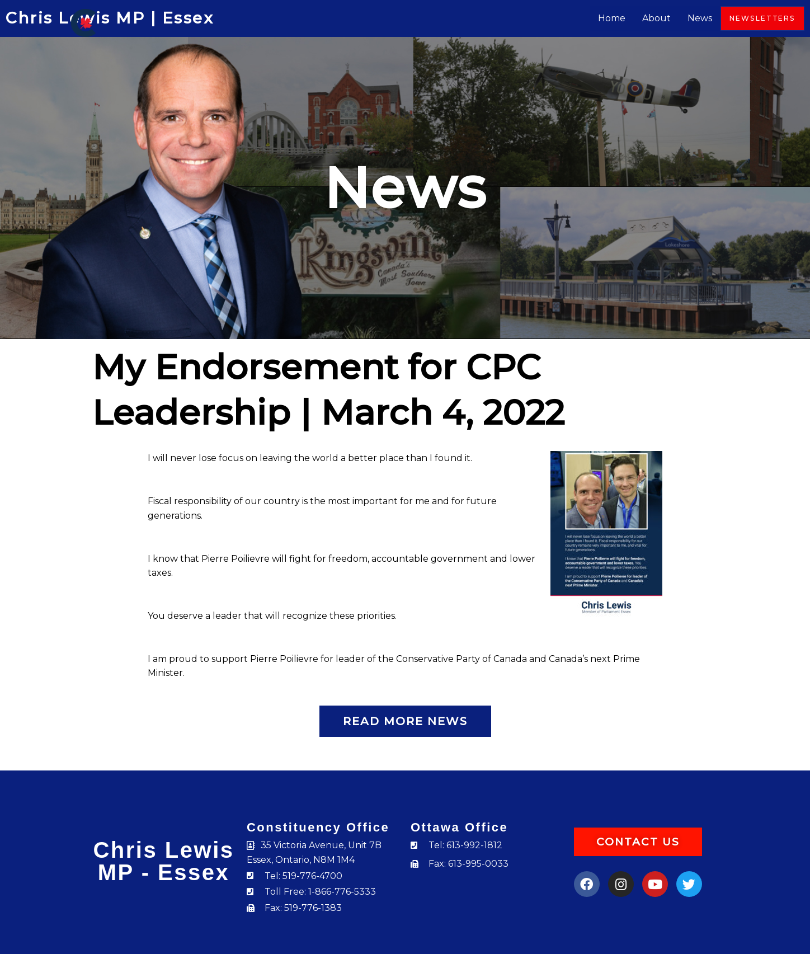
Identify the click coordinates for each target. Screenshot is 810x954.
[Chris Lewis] (83, 22)
